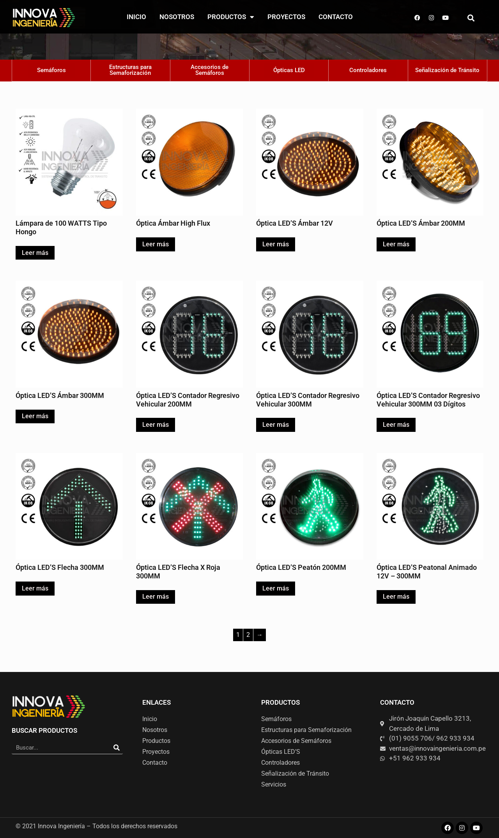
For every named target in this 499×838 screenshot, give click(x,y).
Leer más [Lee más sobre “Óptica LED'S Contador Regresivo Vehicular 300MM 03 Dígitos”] (396, 424)
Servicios (273, 784)
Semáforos (276, 719)
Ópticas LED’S (280, 751)
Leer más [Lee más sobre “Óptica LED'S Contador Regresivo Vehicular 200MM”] (155, 424)
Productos (230, 17)
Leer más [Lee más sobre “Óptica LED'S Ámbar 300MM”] (35, 416)
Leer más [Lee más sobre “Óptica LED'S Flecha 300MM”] (35, 588)
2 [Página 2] (248, 634)
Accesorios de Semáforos (296, 740)
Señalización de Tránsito (295, 773)
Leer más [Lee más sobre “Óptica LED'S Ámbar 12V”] (275, 244)
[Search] (116, 748)
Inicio (136, 17)
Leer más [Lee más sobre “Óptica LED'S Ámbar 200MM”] (396, 244)
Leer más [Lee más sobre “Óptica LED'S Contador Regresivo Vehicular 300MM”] (275, 424)
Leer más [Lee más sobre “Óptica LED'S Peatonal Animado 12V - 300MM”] (396, 596)
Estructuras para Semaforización (306, 730)
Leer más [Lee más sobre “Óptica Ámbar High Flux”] (155, 244)
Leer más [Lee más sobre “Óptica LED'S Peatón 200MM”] (275, 588)
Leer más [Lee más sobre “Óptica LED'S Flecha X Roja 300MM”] (155, 596)
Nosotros (176, 17)
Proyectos (286, 17)
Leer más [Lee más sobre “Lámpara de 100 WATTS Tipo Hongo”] (35, 252)
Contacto (336, 17)
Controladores (280, 762)
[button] (471, 17)
